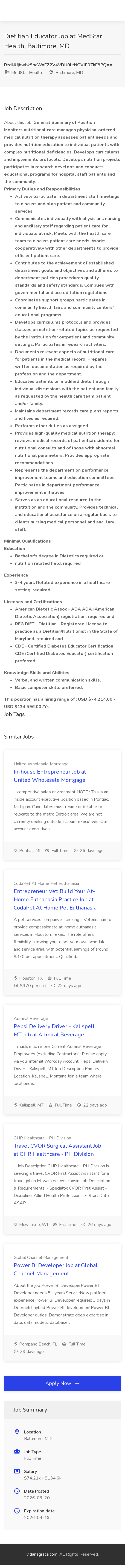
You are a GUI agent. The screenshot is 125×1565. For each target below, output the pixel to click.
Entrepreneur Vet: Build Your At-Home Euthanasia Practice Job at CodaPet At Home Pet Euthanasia (55, 899)
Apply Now (62, 1383)
